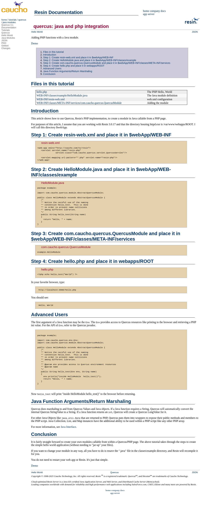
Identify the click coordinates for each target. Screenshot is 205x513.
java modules (9, 22)
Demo (34, 43)
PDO (3, 43)
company (155, 10)
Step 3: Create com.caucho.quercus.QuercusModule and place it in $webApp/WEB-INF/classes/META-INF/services (106, 63)
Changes (5, 48)
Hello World (7, 35)
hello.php (42, 91)
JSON (4, 40)
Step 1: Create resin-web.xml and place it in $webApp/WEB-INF (78, 57)
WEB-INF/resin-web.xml (51, 99)
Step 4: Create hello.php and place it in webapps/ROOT (73, 65)
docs (163, 10)
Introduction (49, 54)
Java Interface (68, 443)
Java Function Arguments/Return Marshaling (67, 71)
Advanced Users (52, 68)
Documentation (8, 27)
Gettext (4, 45)
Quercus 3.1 (7, 25)
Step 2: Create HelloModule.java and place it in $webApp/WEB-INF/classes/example (89, 60)
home (4, 19)
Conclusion (49, 74)
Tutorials (5, 30)
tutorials (13, 19)
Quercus (5, 32)
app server (148, 14)
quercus (22, 19)
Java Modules (8, 38)
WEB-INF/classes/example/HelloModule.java (62, 95)
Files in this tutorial (53, 52)
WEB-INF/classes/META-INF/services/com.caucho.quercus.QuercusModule (79, 102)
